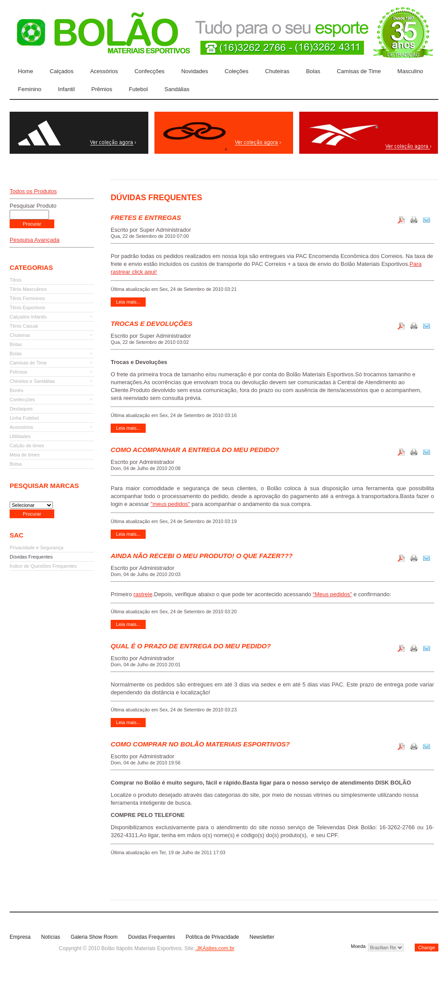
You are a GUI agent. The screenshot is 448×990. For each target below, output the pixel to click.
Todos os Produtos (33, 191)
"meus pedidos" (170, 504)
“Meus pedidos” (332, 594)
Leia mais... (128, 301)
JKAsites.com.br (214, 948)
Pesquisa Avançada (35, 240)
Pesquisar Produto (33, 205)
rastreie (142, 594)
